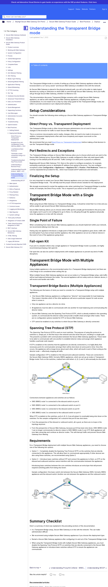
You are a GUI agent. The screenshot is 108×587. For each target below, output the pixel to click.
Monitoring (11, 119)
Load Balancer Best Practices (17, 150)
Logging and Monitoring (16, 209)
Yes (54, 575)
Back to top (34, 568)
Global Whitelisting (13, 87)
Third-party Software (14, 218)
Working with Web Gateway (16, 50)
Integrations (13, 200)
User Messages (13, 113)
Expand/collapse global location (104, 21)
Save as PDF (106, 38)
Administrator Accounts (15, 116)
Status (78, 9)
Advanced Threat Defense (16, 99)
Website (85, 9)
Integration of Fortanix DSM (16, 220)
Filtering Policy (14, 195)
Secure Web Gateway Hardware (16, 35)
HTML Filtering (12, 236)
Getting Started (14, 130)
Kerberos (12, 198)
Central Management (14, 58)
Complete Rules (13, 64)
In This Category (11, 31)
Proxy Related (13, 192)
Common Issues (14, 206)
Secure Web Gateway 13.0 (14, 247)
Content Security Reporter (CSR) (16, 244)
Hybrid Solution (12, 124)
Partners (92, 9)
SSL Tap (10, 93)
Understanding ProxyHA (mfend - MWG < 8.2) (18, 170)
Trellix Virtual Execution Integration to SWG (15, 224)
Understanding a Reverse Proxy (16, 165)
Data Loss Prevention (14, 101)
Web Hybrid (13, 183)
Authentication (12, 104)
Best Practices (85, 22)
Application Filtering (14, 84)
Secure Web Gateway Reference (14, 232)
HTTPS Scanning (13, 90)
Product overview (13, 47)
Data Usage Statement (15, 238)
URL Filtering (12, 76)
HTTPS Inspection (15, 203)
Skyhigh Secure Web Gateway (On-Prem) (30, 22)
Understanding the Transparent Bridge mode (17, 175)
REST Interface (12, 228)
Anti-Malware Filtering (14, 73)
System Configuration (14, 53)
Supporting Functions (14, 110)
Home (9, 22)
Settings (10, 70)
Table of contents (40, 65)
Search (4, 16)
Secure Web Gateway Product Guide (62, 22)
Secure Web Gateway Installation (13, 39)
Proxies (10, 56)
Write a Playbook (14, 189)
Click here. (92, 2)
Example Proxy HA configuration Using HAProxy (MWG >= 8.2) (18, 144)
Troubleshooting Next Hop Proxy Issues (18, 161)
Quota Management (14, 107)
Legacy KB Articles (13, 241)
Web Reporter (13, 212)
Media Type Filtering (14, 79)
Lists (9, 67)
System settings (14, 215)
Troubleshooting (13, 122)
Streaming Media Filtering (16, 81)
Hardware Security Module (16, 96)
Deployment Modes (15, 133)
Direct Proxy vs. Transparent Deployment (16, 137)
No (63, 575)
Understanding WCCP (18, 180)
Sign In (104, 9)
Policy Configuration (14, 61)
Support (71, 9)
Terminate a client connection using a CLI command (18, 155)
